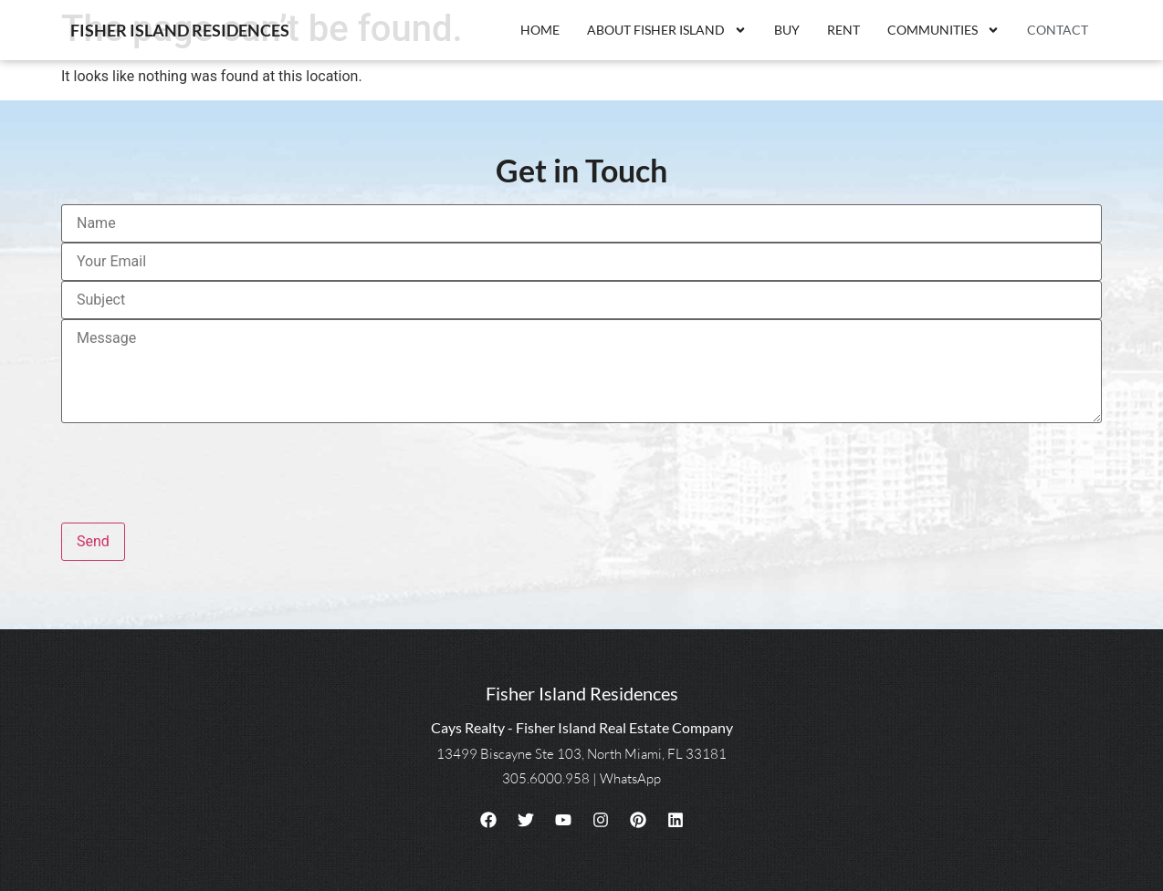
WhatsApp (630, 778)
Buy (787, 29)
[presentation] (200, 465)
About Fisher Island (667, 30)
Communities (943, 30)
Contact (1057, 29)
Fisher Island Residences (179, 30)
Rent (843, 29)
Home (540, 29)
